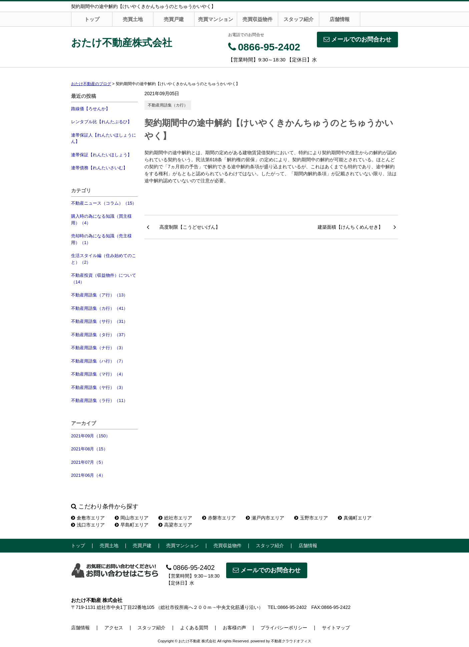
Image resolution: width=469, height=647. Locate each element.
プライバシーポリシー (284, 627)
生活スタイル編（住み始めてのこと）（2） (103, 259)
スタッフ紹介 (299, 19)
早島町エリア (131, 524)
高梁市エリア (175, 524)
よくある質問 (194, 627)
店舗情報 (340, 19)
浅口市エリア (88, 524)
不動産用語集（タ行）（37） (99, 334)
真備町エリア (355, 517)
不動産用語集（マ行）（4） (98, 374)
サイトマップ (336, 627)
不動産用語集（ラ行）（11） (99, 400)
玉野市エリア (311, 517)
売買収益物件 (258, 19)
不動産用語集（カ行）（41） (99, 308)
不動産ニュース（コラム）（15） (103, 203)
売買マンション (215, 19)
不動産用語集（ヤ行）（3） (98, 387)
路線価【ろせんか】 (90, 108)
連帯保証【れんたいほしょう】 (101, 154)
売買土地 (133, 19)
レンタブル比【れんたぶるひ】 (101, 121)
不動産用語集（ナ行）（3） (98, 347)
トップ (91, 19)
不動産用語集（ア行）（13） (99, 294)
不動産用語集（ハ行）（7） (98, 361)
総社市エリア (175, 517)
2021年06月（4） (88, 475)
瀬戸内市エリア (265, 517)
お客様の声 (234, 627)
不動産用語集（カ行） (168, 105)
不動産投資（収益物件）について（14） (103, 278)
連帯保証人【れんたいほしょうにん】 (103, 138)
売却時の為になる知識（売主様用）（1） (101, 239)
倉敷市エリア (88, 517)
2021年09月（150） (90, 435)
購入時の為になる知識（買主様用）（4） (101, 219)
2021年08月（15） (89, 448)
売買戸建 (174, 19)
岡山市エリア (131, 517)
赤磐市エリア (219, 517)
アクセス (113, 627)
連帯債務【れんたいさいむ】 (99, 167)
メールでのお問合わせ (357, 39)
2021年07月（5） (88, 462)
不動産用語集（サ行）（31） (99, 321)
